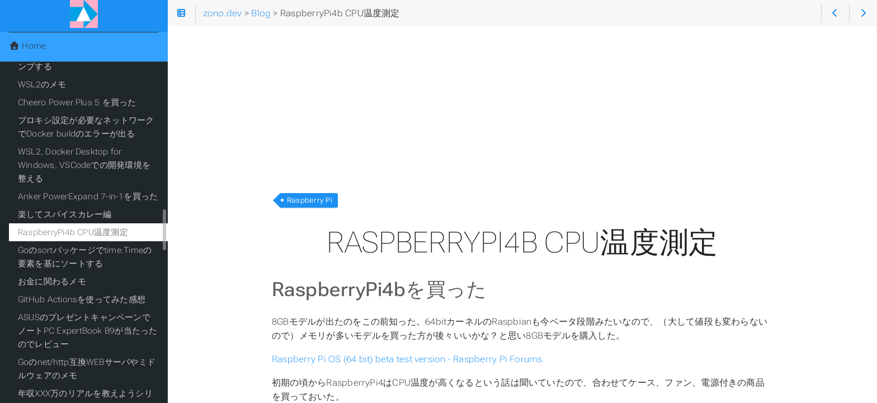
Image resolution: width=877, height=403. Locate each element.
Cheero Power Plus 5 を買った (77, 102)
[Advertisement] (522, 105)
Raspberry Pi (309, 200)
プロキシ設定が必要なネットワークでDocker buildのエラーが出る (86, 127)
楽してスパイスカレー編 (65, 214)
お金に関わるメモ (52, 282)
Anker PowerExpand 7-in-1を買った (88, 196)
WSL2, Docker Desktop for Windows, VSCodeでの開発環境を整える (84, 165)
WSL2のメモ (42, 84)
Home (27, 46)
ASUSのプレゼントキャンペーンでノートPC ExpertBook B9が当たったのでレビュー (87, 330)
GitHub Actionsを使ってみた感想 (81, 299)
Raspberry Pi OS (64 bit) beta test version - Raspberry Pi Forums (407, 359)
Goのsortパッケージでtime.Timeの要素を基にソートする (85, 257)
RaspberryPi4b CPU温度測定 (73, 232)
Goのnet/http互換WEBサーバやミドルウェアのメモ (86, 369)
